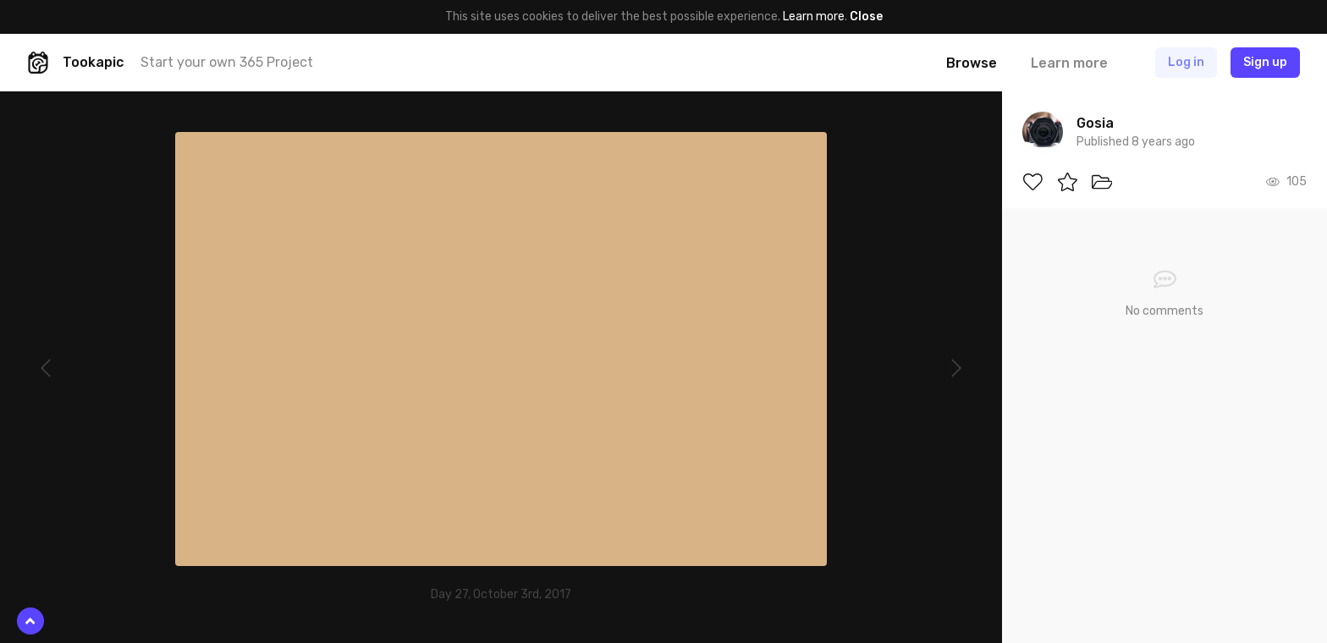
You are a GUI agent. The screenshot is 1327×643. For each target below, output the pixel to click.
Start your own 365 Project (226, 62)
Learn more (814, 16)
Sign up (1265, 62)
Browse (971, 63)
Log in (1186, 62)
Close (866, 16)
